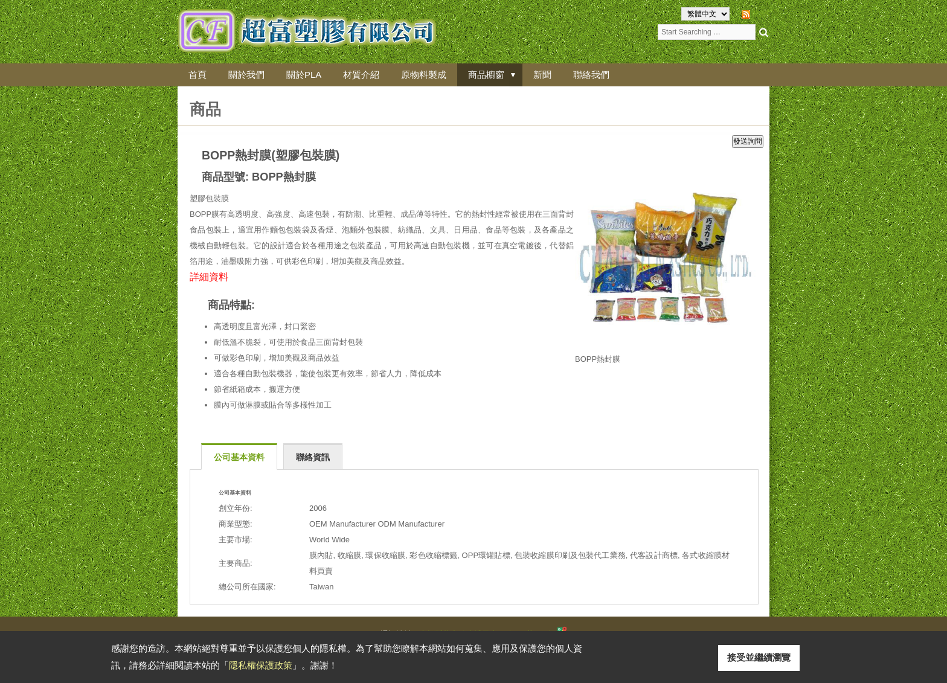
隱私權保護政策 (260, 665)
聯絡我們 (591, 74)
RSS (761, 13)
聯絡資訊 (313, 457)
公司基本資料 (239, 457)
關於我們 (246, 74)
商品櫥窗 (486, 74)
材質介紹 (361, 74)
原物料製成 (423, 74)
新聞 (542, 74)
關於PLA (303, 74)
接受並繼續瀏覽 (759, 657)
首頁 (197, 74)
